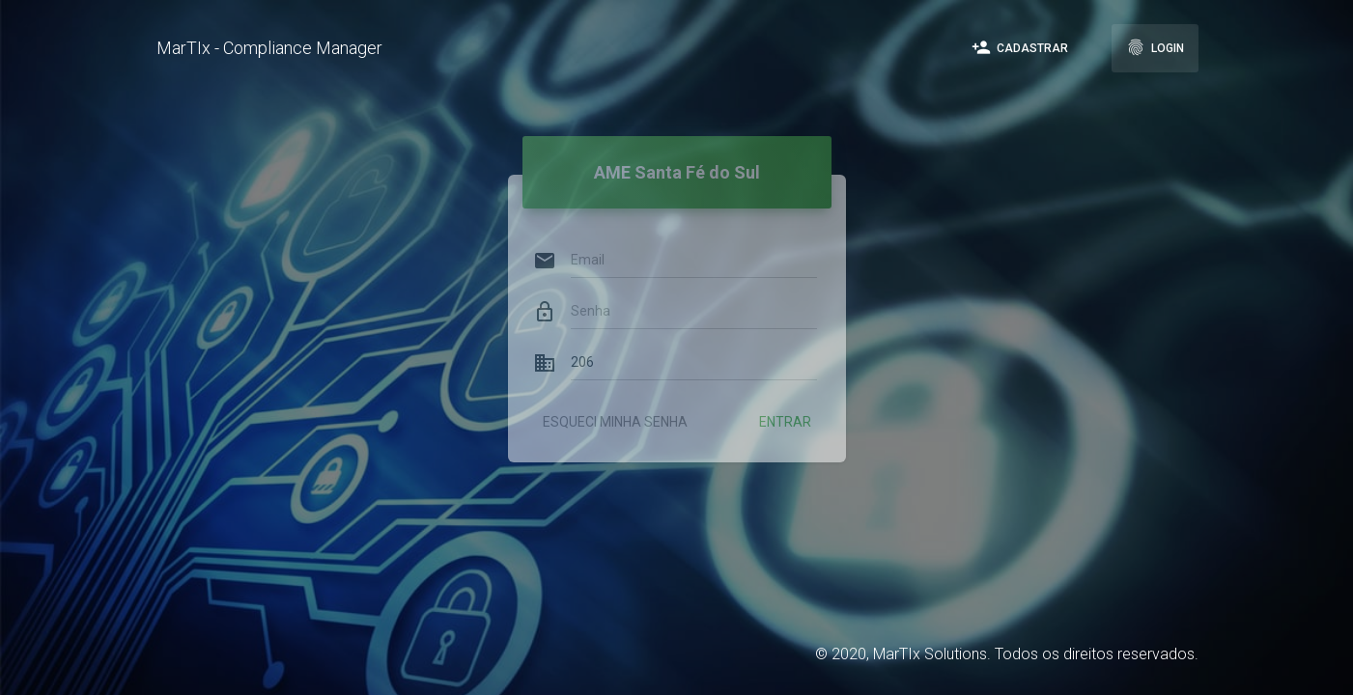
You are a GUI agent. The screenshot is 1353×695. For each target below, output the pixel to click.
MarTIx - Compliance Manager (269, 48)
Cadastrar (1020, 47)
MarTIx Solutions (930, 654)
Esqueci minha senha (615, 405)
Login (1155, 47)
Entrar (785, 405)
